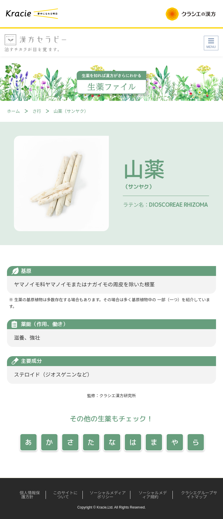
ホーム (13, 111)
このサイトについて (63, 495)
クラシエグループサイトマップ (197, 495)
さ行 (37, 111)
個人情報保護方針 (28, 495)
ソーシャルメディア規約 (150, 495)
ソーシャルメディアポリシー (105, 495)
